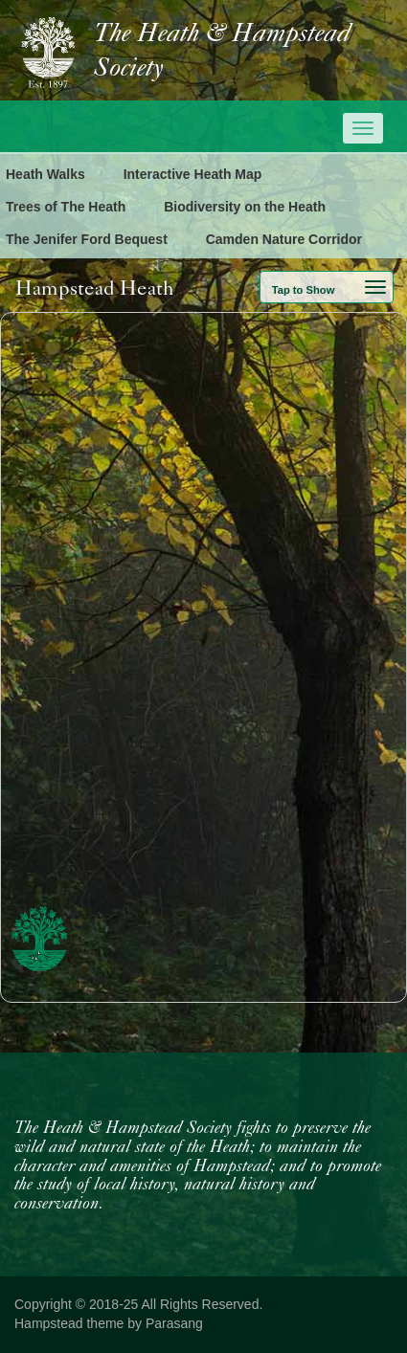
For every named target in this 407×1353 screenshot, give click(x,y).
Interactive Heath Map (193, 174)
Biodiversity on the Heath (245, 206)
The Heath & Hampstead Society (222, 51)
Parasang (174, 1323)
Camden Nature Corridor (284, 239)
